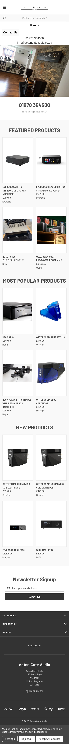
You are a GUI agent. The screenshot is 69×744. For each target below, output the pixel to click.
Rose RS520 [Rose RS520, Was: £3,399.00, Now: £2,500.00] (8, 256)
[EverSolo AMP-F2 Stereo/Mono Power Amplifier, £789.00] (17, 160)
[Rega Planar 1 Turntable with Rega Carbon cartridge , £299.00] (17, 373)
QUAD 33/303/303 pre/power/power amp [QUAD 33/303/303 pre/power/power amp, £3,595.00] (49, 258)
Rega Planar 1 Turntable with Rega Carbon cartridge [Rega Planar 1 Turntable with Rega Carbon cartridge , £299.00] (16, 403)
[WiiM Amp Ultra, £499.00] (51, 523)
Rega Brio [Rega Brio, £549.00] (8, 337)
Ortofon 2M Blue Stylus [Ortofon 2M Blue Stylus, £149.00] (50, 337)
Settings (10, 739)
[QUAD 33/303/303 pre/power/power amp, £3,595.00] (51, 230)
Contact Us (10, 32)
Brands (34, 25)
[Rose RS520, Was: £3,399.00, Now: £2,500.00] (17, 230)
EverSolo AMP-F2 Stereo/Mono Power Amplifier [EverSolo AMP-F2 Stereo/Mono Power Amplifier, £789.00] (14, 191)
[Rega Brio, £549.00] (17, 310)
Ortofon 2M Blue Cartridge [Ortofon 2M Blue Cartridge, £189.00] (46, 401)
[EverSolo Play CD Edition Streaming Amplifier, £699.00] (51, 160)
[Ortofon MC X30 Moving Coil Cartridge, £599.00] (17, 457)
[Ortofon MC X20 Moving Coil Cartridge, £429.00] (51, 457)
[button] (34, 25)
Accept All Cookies (49, 739)
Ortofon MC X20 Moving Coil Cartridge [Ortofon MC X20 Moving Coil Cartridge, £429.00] (50, 486)
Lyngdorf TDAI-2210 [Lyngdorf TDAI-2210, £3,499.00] (13, 550)
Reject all (26, 739)
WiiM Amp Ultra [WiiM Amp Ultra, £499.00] (44, 550)
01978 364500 (36, 691)
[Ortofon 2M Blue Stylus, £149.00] (51, 310)
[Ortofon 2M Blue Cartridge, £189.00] (51, 373)
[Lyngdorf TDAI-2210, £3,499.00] (17, 523)
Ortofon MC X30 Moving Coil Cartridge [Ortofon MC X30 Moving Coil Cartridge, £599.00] (16, 486)
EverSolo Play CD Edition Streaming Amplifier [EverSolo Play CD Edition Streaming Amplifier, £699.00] (50, 189)
